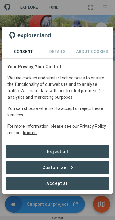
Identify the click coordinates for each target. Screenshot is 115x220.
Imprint (30, 132)
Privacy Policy (93, 126)
